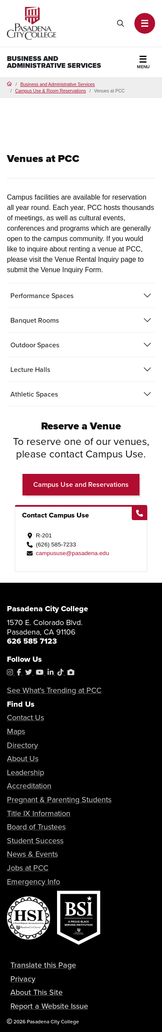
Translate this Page (43, 964)
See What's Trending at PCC (54, 690)
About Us (22, 758)
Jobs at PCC (27, 867)
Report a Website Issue (49, 1005)
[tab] (81, 295)
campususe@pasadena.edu (72, 553)
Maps (16, 731)
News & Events (32, 854)
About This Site (36, 992)
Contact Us (25, 717)
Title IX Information (38, 813)
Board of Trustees (36, 826)
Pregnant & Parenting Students (59, 799)
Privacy (22, 978)
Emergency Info (33, 881)
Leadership (25, 772)
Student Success (35, 840)
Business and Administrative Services (54, 62)
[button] (144, 23)
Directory (22, 745)
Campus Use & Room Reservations (50, 91)
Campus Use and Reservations (81, 484)
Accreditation (29, 785)
